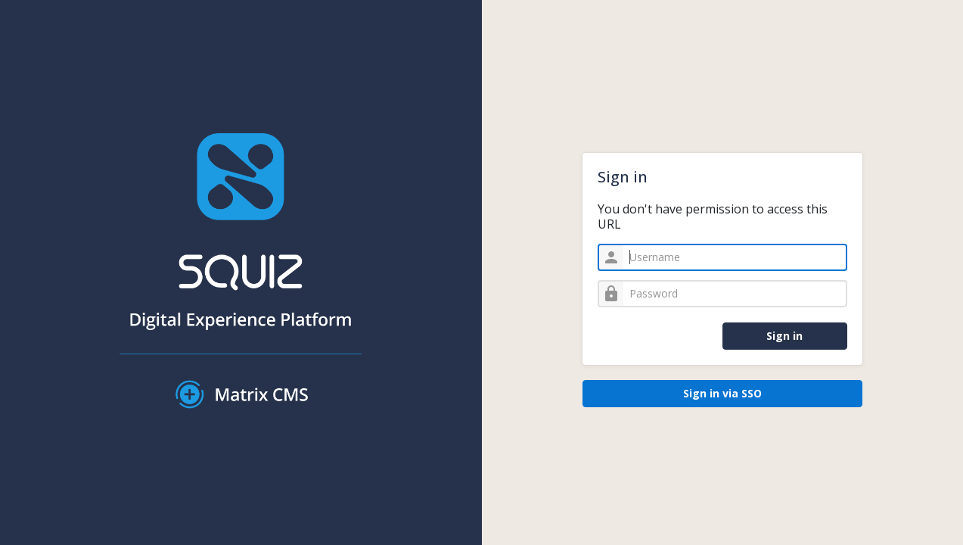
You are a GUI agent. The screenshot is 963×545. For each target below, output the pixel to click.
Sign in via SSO (722, 393)
